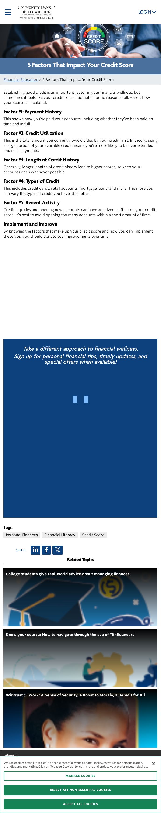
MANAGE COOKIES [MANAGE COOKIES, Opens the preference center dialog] (80, 776)
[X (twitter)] (57, 550)
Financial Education (21, 79)
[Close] (153, 764)
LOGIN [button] (147, 12)
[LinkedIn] (35, 550)
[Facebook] (46, 550)
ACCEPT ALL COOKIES (80, 804)
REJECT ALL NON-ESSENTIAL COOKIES (80, 790)
